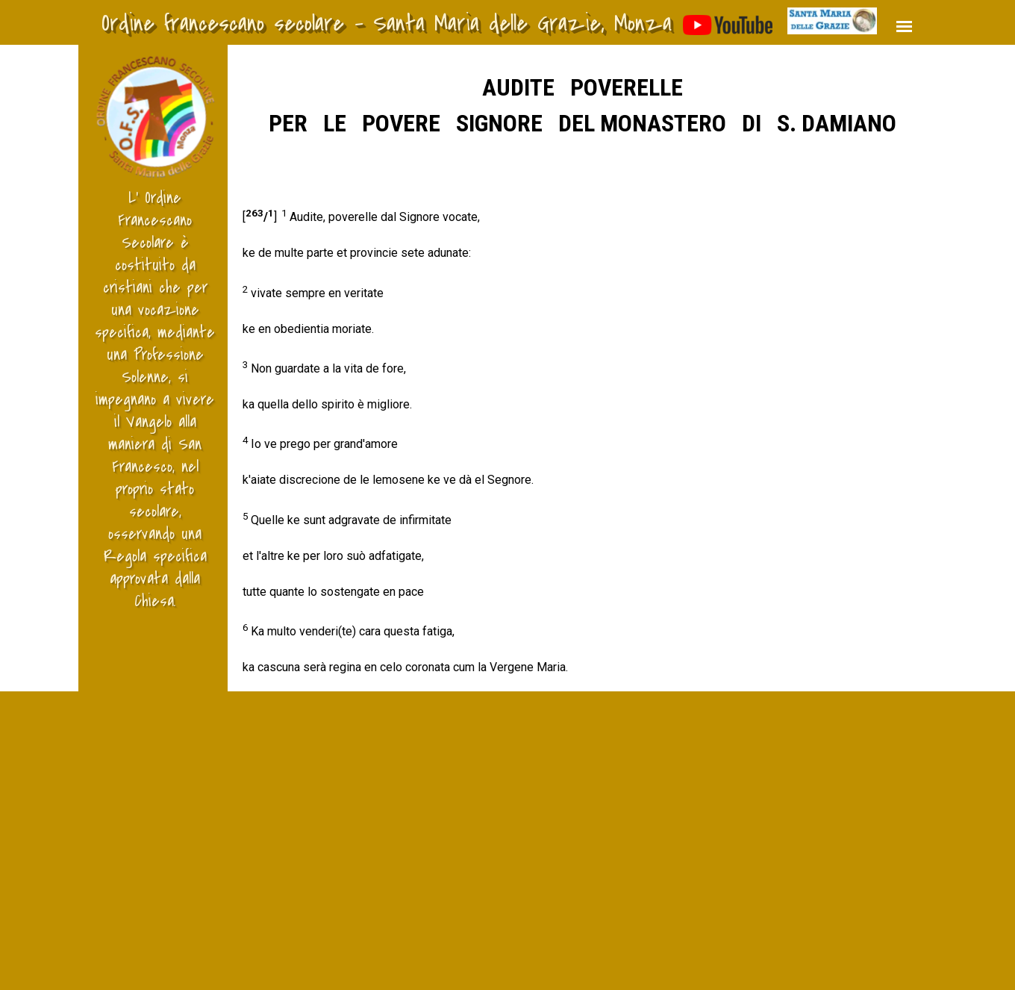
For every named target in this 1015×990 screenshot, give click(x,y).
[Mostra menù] (904, 26)
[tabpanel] (582, 372)
